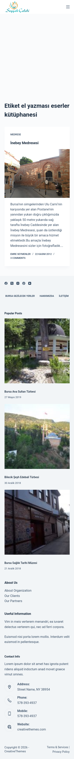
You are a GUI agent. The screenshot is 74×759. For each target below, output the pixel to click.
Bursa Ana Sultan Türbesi (20, 391)
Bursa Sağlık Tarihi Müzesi (21, 562)
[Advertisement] (37, 52)
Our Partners (13, 601)
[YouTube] (29, 283)
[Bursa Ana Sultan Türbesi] (37, 350)
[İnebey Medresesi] (37, 173)
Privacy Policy (60, 751)
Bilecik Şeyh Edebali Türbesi (22, 477)
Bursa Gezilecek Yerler (20, 296)
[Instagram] (17, 283)
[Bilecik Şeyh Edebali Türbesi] (37, 436)
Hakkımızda (47, 296)
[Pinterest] (23, 283)
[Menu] (68, 7)
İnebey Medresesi (24, 143)
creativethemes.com (31, 729)
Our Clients (12, 596)
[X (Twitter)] (11, 283)
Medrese (15, 134)
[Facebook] (6, 283)
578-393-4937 (27, 703)
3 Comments (18, 258)
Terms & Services (57, 747)
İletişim (63, 296)
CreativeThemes (15, 751)
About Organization (18, 590)
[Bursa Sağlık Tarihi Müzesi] (37, 522)
